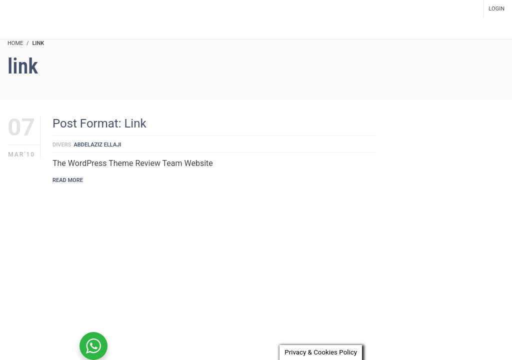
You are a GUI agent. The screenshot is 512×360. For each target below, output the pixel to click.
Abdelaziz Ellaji (97, 145)
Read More (67, 180)
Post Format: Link (99, 123)
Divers (61, 145)
